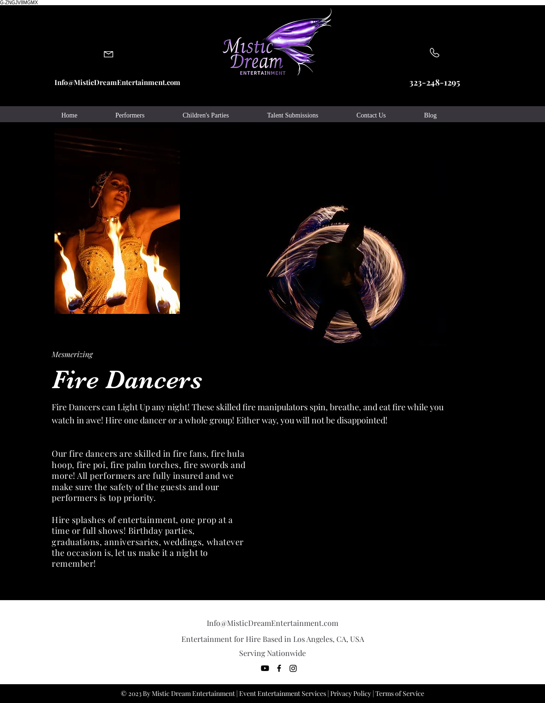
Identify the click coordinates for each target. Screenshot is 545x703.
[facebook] (279, 668)
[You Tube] (265, 668)
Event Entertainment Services (282, 693)
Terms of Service (399, 693)
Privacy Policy (350, 693)
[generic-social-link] (293, 668)
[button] (130, 116)
